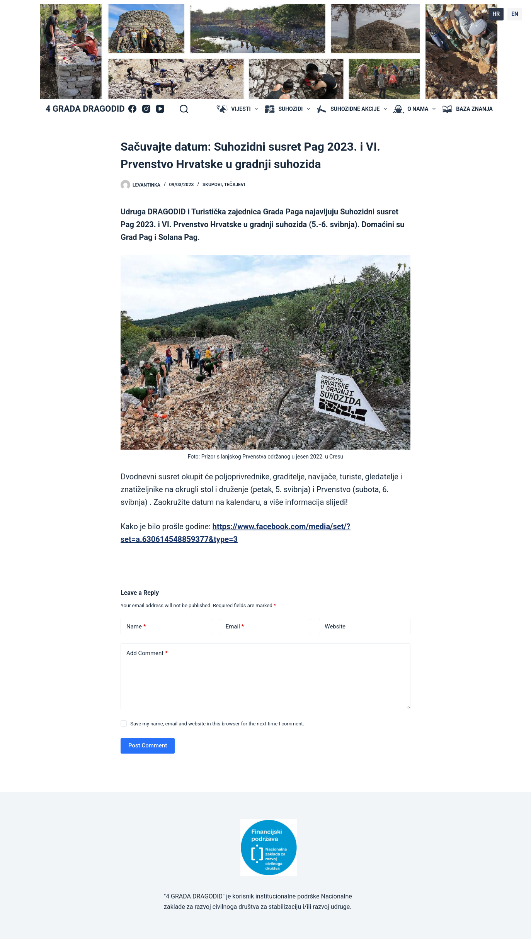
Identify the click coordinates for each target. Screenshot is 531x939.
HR (496, 14)
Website (335, 626)
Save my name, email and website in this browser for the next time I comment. (217, 724)
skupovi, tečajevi (224, 184)
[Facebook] (132, 109)
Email (235, 627)
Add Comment (147, 653)
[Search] (184, 109)
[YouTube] (160, 109)
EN (514, 14)
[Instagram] (146, 109)
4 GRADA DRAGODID (85, 109)
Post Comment (147, 745)
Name (136, 627)
